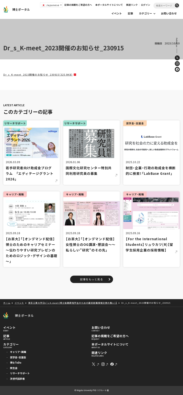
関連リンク (132, 4)
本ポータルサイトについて (109, 4)
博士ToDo (15, 362)
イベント (9, 328)
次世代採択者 (17, 378)
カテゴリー (11, 344)
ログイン (145, 4)
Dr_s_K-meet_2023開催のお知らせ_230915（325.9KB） (38, 74)
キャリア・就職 (18, 352)
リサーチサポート (20, 373)
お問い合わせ (101, 328)
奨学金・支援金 (18, 357)
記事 (6, 336)
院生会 (13, 368)
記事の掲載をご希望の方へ (78, 4)
